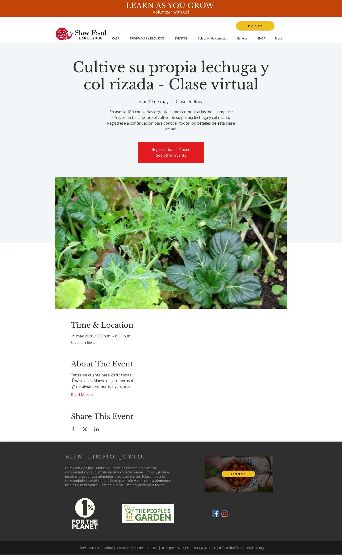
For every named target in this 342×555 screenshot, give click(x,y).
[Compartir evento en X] (85, 429)
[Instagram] (224, 513)
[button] (147, 38)
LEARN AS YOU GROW (171, 5)
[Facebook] (215, 513)
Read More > (82, 394)
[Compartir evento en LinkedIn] (96, 429)
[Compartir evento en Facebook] (73, 429)
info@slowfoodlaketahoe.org (241, 547)
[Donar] (255, 26)
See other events (171, 155)
